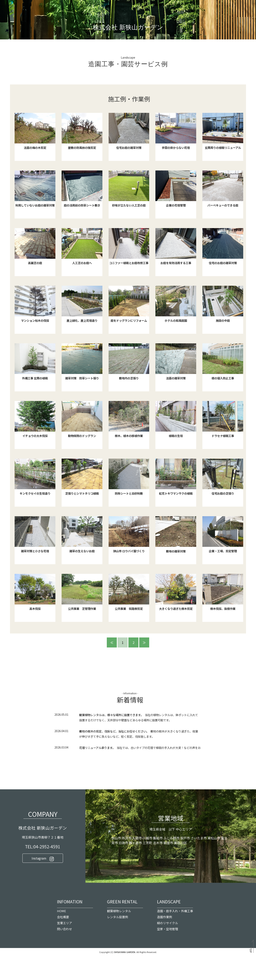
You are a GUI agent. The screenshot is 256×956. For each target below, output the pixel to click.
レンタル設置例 (117, 917)
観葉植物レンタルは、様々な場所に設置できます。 (110, 715)
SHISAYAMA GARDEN (124, 952)
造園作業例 (164, 917)
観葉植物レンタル (119, 911)
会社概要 (63, 917)
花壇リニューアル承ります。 (96, 748)
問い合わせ (64, 929)
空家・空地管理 (167, 929)
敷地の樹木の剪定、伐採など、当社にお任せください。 (113, 731)
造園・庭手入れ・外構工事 (175, 911)
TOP (251, 950)
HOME (61, 911)
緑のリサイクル (167, 923)
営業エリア (64, 923)
